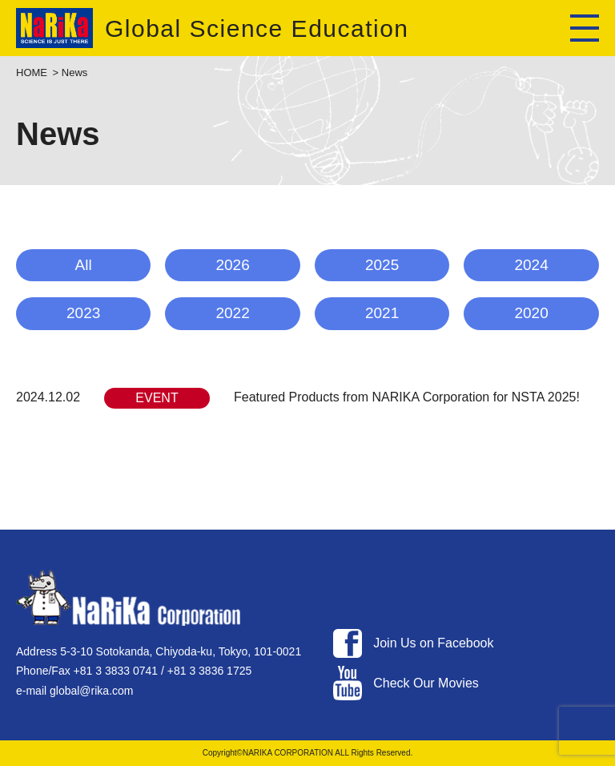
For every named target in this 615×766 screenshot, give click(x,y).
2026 (232, 264)
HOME (31, 73)
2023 (83, 312)
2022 (232, 312)
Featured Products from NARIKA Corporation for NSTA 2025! (407, 397)
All (83, 264)
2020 (531, 312)
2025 (382, 264)
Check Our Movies (426, 683)
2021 (382, 312)
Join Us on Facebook (433, 643)
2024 (531, 264)
